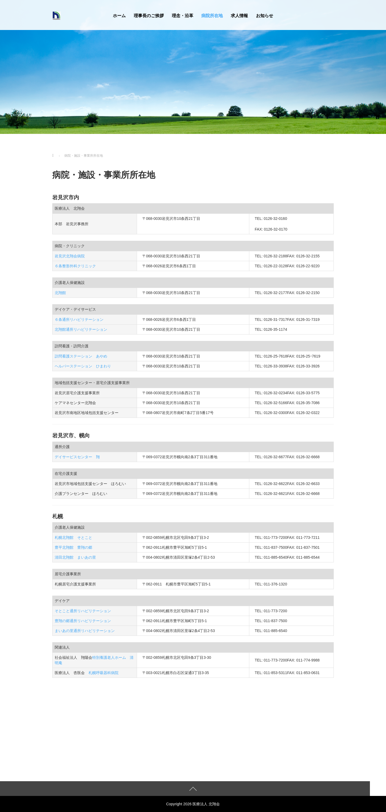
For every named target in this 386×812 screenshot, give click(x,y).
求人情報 (239, 15)
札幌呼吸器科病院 (103, 673)
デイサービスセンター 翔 (77, 457)
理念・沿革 (182, 15)
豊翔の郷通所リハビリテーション (83, 621)
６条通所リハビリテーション (79, 319)
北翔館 (60, 293)
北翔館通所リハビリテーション (81, 329)
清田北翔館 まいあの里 (75, 557)
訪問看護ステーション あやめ (81, 356)
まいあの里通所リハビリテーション (85, 631)
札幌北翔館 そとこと (73, 537)
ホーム (119, 15)
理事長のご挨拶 (149, 15)
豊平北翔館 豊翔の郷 (73, 547)
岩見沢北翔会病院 (70, 256)
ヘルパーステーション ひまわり (83, 366)
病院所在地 (212, 15)
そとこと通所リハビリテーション (83, 611)
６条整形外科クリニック (75, 266)
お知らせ (264, 15)
